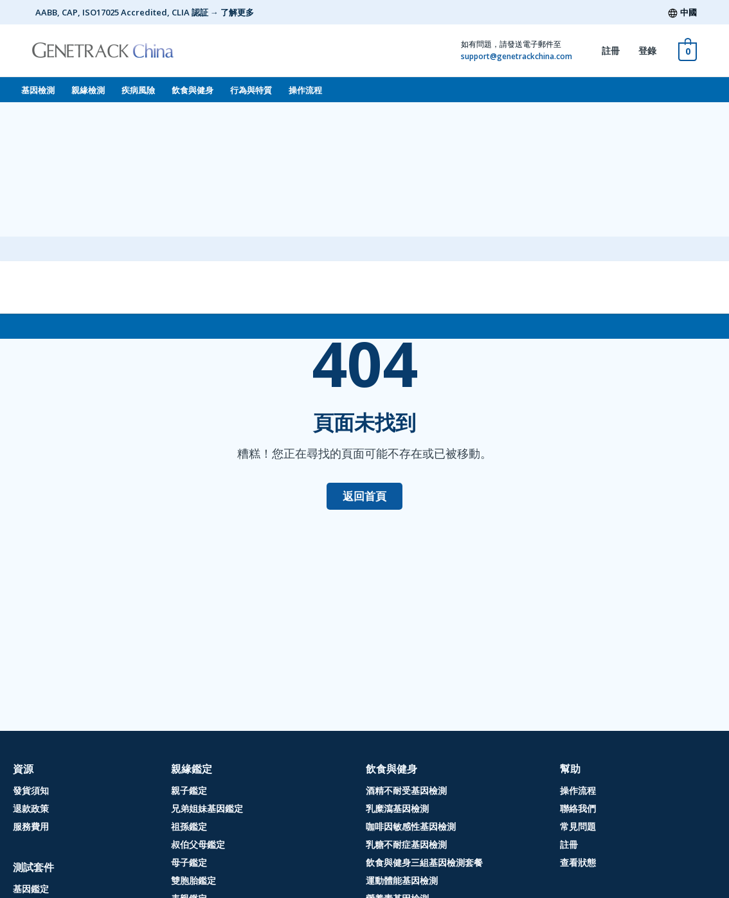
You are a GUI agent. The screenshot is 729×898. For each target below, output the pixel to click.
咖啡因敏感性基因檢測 (411, 826)
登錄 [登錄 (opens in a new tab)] (647, 50)
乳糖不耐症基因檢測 (406, 844)
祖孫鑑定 (189, 826)
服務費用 (31, 826)
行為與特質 (251, 90)
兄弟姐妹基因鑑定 (207, 808)
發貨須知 (31, 790)
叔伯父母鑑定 (198, 844)
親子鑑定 (189, 790)
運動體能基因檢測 (402, 880)
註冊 (611, 50)
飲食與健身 (192, 90)
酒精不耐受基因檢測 (406, 790)
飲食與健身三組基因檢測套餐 (424, 862)
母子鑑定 (189, 862)
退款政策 (31, 808)
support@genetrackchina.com (516, 56)
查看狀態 (578, 862)
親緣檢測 (88, 90)
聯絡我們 (578, 808)
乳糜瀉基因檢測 (397, 808)
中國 (688, 12)
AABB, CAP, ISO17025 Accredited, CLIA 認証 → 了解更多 (144, 12)
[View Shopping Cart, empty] (687, 50)
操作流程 (305, 90)
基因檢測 (38, 90)
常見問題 (578, 826)
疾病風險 (138, 90)
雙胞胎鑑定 (193, 880)
